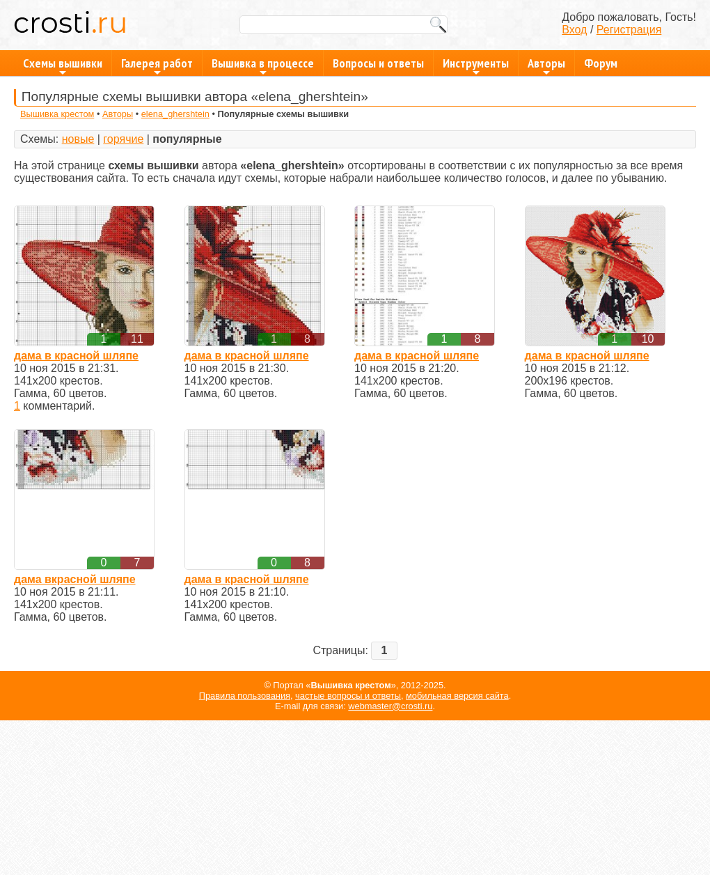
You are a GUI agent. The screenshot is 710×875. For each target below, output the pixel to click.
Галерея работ (157, 65)
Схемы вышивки (62, 65)
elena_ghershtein (175, 114)
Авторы (546, 65)
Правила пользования (244, 695)
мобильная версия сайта (457, 695)
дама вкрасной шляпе (75, 579)
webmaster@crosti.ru (390, 706)
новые (78, 139)
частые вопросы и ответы (348, 695)
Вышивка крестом (57, 114)
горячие (123, 139)
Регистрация (629, 30)
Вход (574, 30)
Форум (600, 63)
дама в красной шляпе (76, 356)
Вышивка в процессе (263, 65)
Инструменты (476, 65)
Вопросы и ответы (378, 63)
